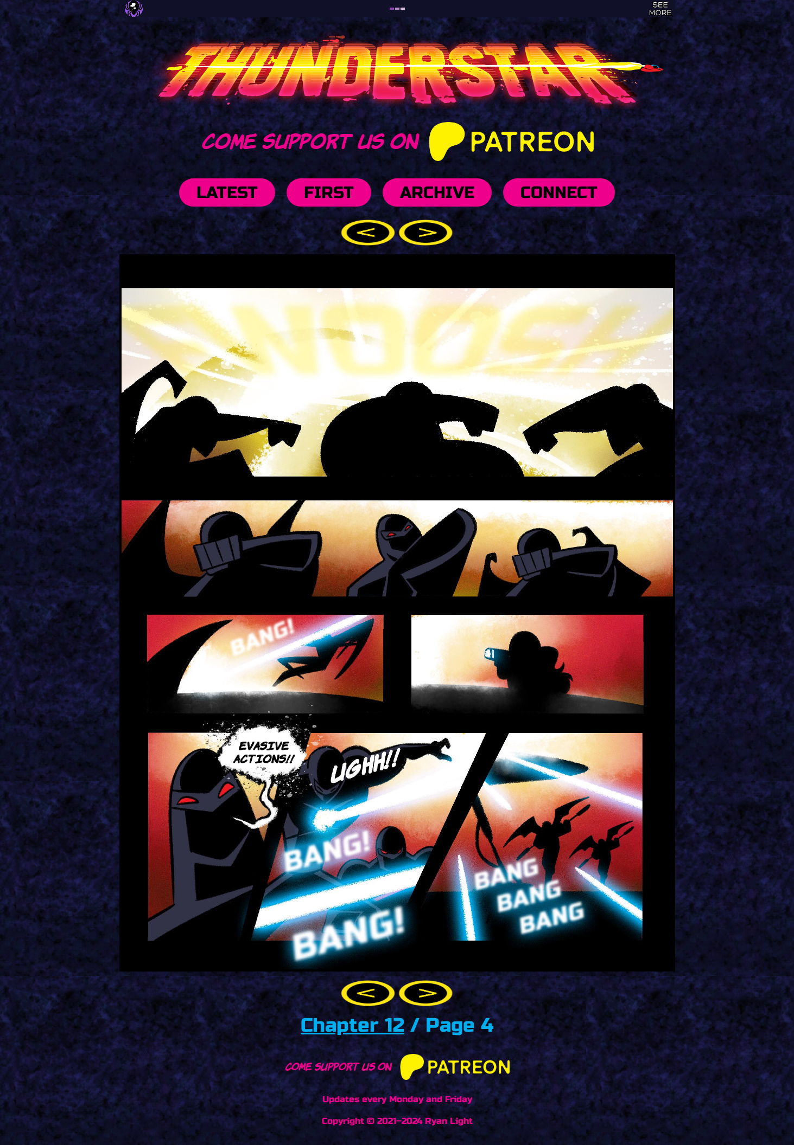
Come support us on (397, 139)
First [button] (329, 192)
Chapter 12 (352, 1025)
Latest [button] (227, 192)
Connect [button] (559, 192)
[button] (369, 232)
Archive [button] (437, 192)
